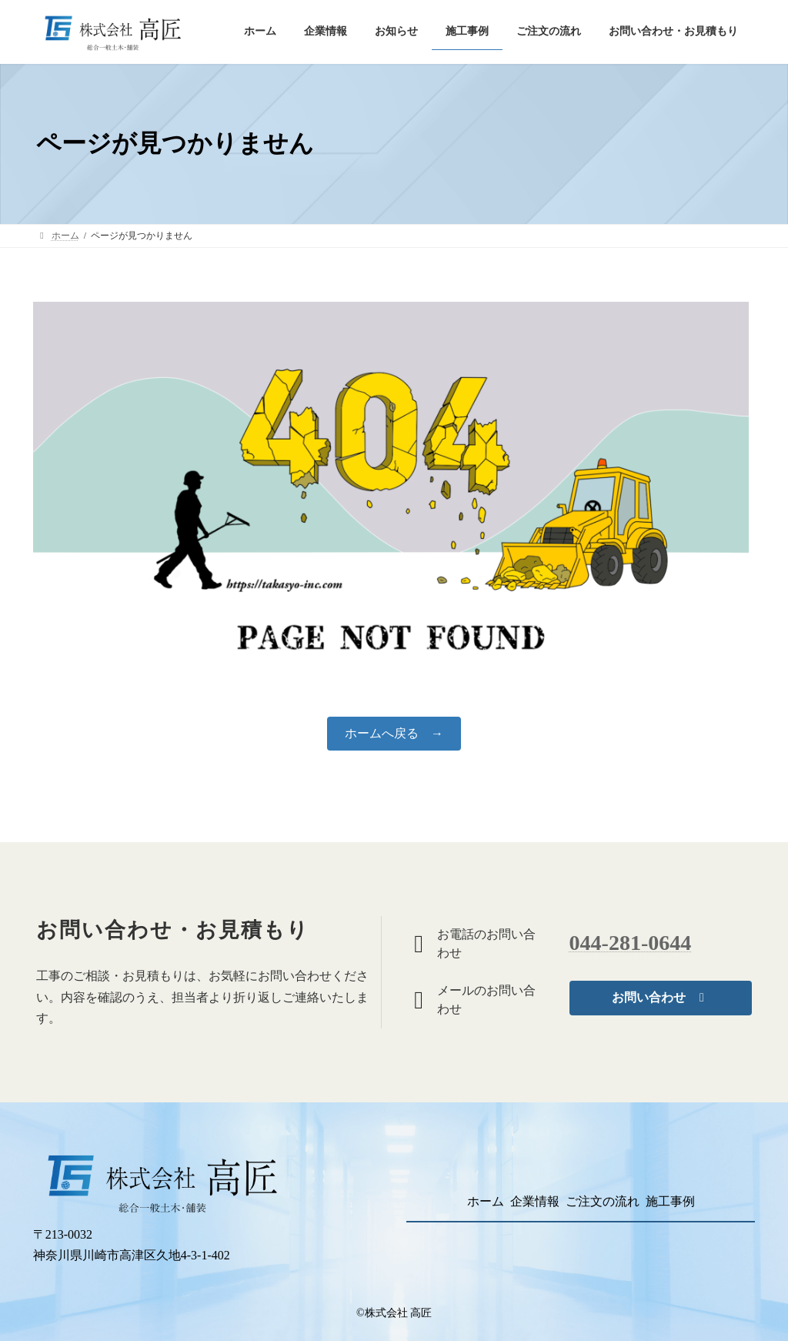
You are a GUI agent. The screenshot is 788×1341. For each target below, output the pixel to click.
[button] (660, 998)
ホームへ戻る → (394, 733)
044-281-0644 (630, 943)
